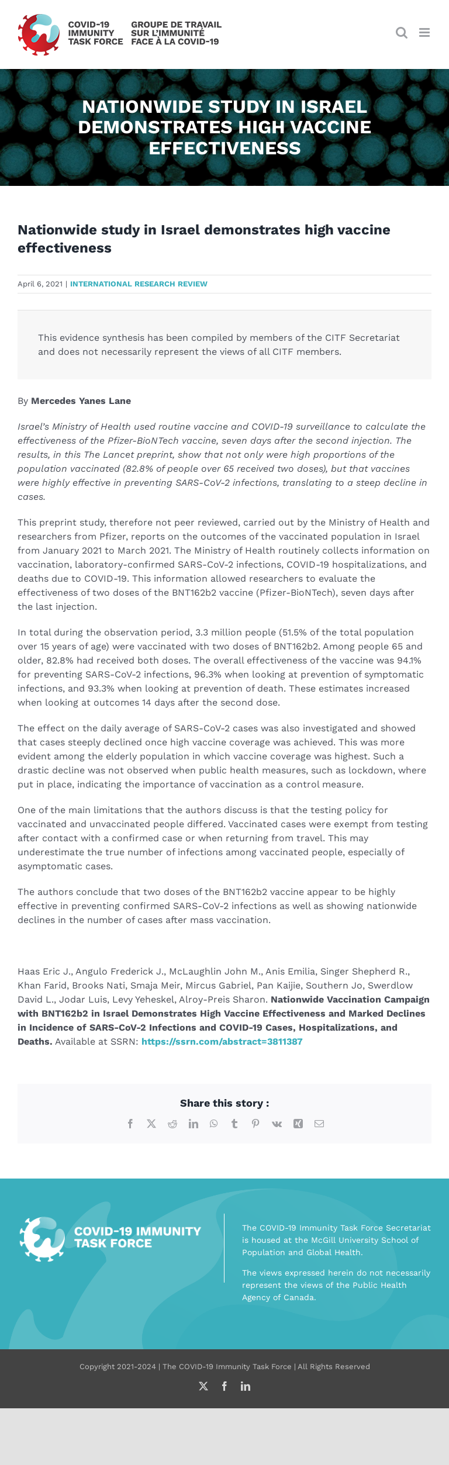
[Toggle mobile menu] (425, 32)
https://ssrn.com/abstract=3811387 (222, 1041)
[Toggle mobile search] (401, 32)
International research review (139, 283)
